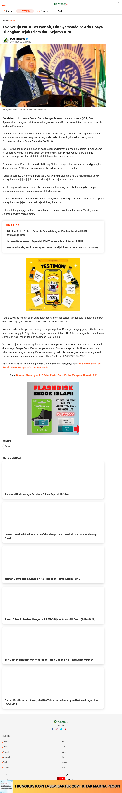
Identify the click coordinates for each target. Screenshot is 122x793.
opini (63, 757)
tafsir (63, 767)
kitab (63, 752)
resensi (64, 762)
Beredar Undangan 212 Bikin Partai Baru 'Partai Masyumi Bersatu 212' (56, 375)
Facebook (52, 730)
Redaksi (5, 775)
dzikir (5, 747)
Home (5, 21)
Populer (44, 11)
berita (7, 446)
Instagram (56, 730)
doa (63, 742)
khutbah (6, 752)
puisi (5, 762)
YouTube (65, 730)
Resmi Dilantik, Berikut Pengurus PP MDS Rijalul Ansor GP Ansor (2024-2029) (52, 247)
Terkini (26, 11)
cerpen (6, 742)
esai (63, 747)
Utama (9, 11)
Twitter (61, 730)
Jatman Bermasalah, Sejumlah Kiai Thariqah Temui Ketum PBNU (45, 241)
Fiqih (60, 11)
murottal (6, 757)
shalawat (6, 767)
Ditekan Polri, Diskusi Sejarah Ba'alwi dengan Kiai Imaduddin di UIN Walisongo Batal (47, 233)
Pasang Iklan (66, 775)
